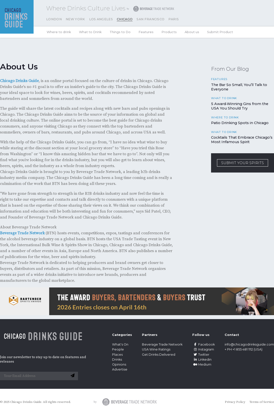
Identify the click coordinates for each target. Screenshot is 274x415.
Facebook (203, 344)
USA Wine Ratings (156, 349)
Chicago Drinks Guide (19, 80)
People (118, 349)
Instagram (203, 349)
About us (192, 32)
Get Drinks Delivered (159, 354)
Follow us (201, 335)
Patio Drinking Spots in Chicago (240, 123)
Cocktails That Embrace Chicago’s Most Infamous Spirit (242, 139)
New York (75, 19)
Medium (201, 364)
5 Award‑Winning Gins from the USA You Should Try (240, 106)
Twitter (200, 354)
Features (146, 32)
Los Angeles (101, 19)
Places (117, 354)
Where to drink (59, 32)
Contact (232, 335)
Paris (173, 19)
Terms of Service (261, 402)
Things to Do (120, 32)
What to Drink (90, 32)
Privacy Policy (235, 402)
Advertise (119, 369)
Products (169, 32)
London (54, 19)
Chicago (125, 19)
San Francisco (150, 19)
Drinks (117, 359)
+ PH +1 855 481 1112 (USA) (243, 349)
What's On (120, 344)
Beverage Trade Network (22, 233)
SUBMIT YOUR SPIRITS (242, 163)
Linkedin (202, 359)
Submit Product (220, 32)
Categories (122, 335)
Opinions (119, 364)
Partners (149, 335)
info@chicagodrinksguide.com (249, 344)
